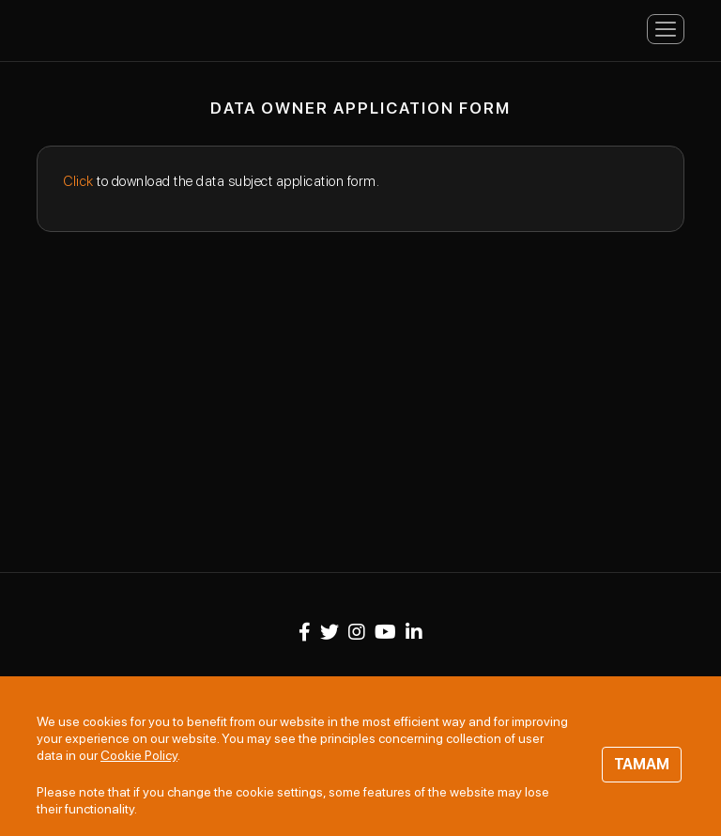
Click (78, 181)
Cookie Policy (138, 755)
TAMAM (641, 764)
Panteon (112, 27)
